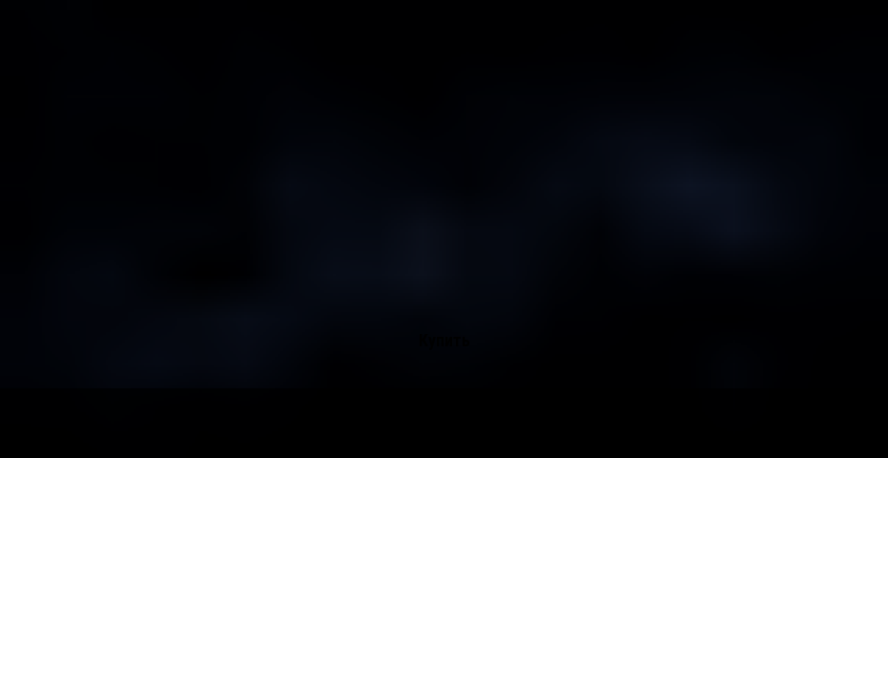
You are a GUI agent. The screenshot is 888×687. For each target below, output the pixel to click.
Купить (444, 340)
